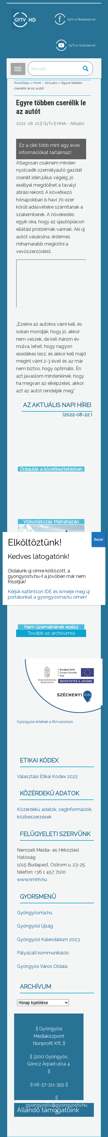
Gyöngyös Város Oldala (42, 966)
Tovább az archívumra (51, 633)
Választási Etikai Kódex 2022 (47, 776)
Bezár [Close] (98, 539)
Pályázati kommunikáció (43, 953)
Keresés (85, 68)
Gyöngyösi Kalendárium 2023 (48, 939)
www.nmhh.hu (32, 879)
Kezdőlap (21, 83)
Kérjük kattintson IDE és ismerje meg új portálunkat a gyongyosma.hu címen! (49, 594)
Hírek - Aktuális (45, 83)
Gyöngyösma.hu (34, 912)
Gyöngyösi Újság (35, 926)
